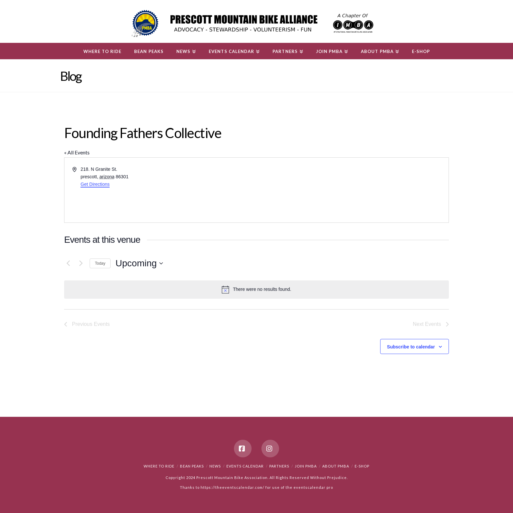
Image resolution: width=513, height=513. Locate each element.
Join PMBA (306, 466)
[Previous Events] (68, 263)
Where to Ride (159, 466)
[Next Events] (81, 263)
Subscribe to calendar (411, 346)
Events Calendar (245, 466)
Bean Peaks (192, 466)
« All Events (77, 152)
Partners (279, 466)
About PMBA (335, 466)
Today (100, 263)
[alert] (256, 289)
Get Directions (95, 184)
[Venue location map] (352, 190)
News (215, 466)
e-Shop (362, 466)
